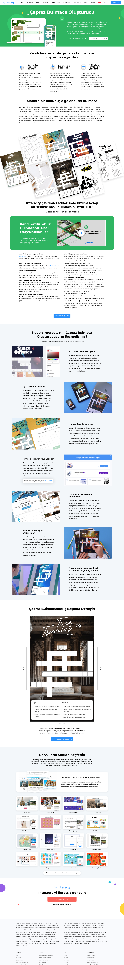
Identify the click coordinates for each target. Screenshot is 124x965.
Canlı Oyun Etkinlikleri (44, 960)
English (65, 955)
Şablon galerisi (56, 2)
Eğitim (22, 2)
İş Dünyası (30, 2)
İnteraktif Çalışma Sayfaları (46, 955)
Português (66, 960)
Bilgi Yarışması (42, 962)
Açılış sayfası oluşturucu (45, 957)
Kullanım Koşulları (91, 955)
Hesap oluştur (62, 899)
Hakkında (92, 2)
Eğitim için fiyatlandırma (22, 962)
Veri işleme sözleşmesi (92, 962)
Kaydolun (116, 2)
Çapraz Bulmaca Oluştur (62, 739)
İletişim (85, 2)
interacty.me (23, 256)
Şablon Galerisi (54, 266)
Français (66, 962)
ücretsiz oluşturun (99, 38)
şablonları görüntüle (77, 38)
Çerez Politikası (90, 960)
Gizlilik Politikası (90, 957)
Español (66, 957)
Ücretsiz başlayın (62, 316)
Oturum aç (106, 2)
